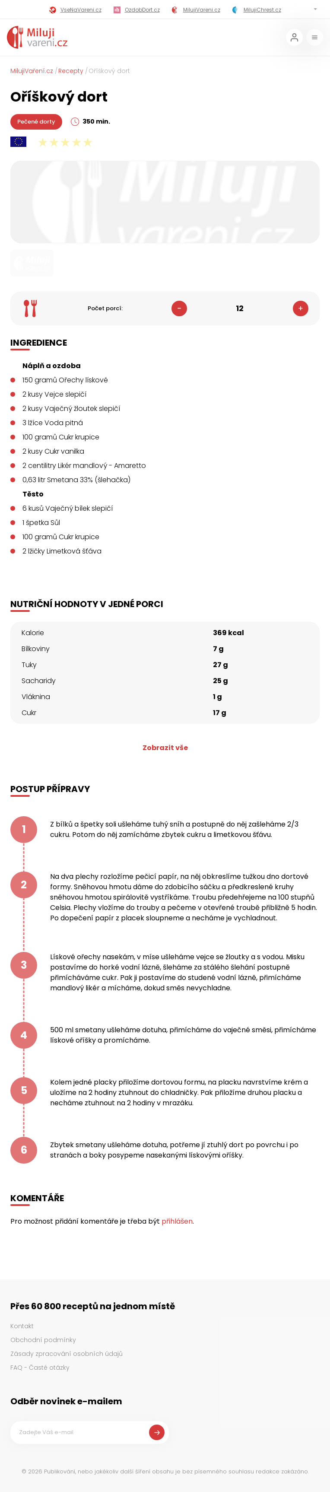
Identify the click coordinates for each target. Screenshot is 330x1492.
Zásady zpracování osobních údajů (66, 1353)
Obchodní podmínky (43, 1340)
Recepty (70, 71)
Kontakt (22, 1326)
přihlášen (177, 1221)
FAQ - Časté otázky (40, 1367)
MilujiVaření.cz (31, 71)
